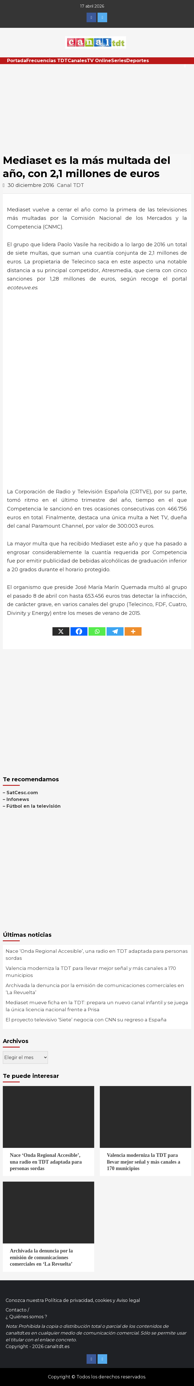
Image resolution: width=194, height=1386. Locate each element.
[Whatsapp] (97, 631)
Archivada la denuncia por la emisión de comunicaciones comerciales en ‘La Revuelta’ (95, 989)
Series (118, 60)
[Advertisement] (97, 106)
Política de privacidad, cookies (78, 1300)
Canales (77, 60)
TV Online (99, 60)
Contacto (16, 1310)
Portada (16, 60)
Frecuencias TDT (47, 60)
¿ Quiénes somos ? (26, 1316)
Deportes (137, 60)
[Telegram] (115, 631)
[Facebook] (78, 631)
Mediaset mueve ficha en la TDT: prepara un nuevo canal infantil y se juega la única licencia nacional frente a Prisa (97, 1006)
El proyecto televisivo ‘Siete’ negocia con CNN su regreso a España (86, 1019)
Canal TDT (70, 185)
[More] (133, 631)
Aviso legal (128, 1300)
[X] (60, 631)
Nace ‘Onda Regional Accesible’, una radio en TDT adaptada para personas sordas (97, 954)
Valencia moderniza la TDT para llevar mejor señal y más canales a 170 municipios (91, 971)
